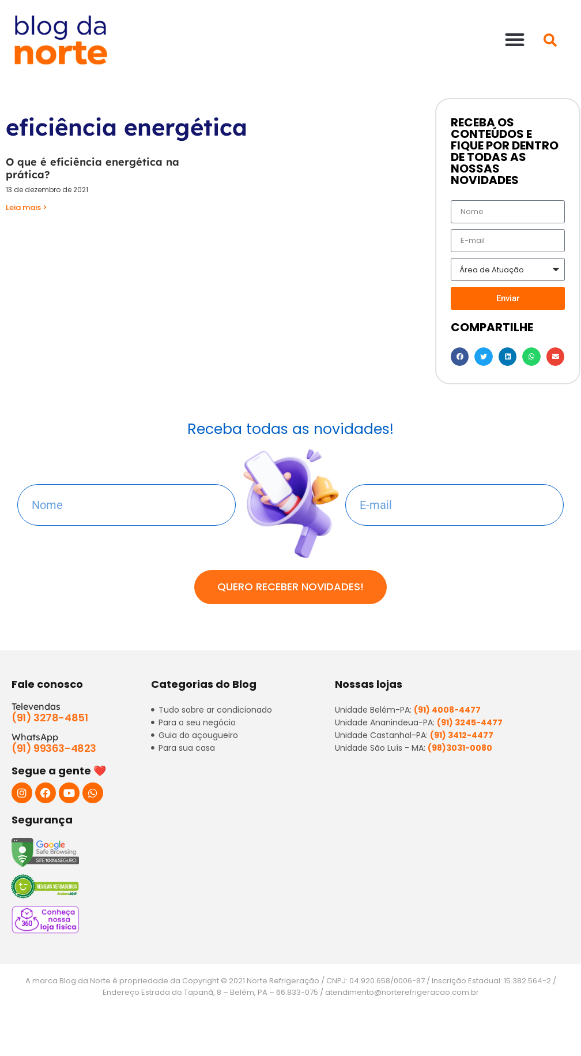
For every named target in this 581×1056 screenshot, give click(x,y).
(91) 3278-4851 (50, 717)
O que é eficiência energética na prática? (92, 168)
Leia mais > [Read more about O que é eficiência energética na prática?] (26, 207)
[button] (514, 39)
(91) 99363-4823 (54, 748)
